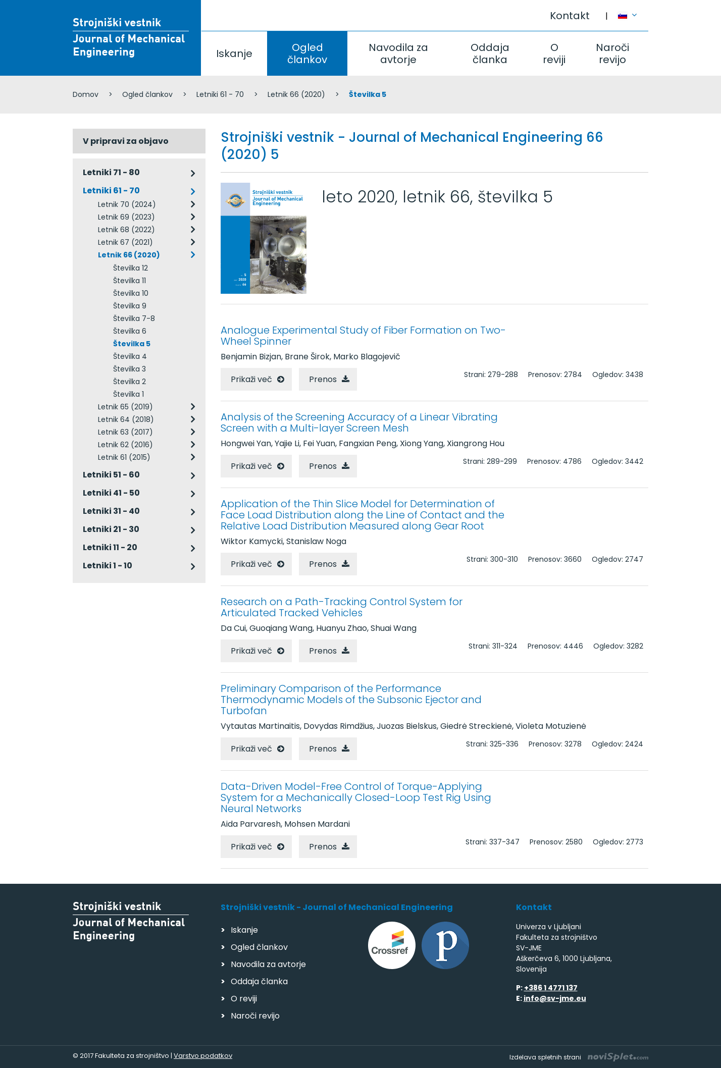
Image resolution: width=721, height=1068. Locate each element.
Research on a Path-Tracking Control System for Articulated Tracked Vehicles (341, 607)
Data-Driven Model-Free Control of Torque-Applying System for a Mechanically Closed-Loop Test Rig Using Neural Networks (356, 797)
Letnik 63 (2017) (125, 432)
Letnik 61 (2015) (124, 457)
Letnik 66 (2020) (296, 94)
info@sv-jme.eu (555, 998)
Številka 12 (130, 268)
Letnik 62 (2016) (125, 445)
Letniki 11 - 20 (110, 547)
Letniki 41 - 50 (111, 493)
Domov (85, 94)
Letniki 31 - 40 (111, 511)
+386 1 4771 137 (551, 988)
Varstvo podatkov (203, 1055)
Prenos (323, 379)
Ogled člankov (307, 53)
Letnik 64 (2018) (126, 419)
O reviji (554, 53)
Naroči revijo (612, 53)
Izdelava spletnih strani (578, 1057)
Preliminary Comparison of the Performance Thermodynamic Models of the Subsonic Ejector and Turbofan (351, 699)
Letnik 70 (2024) (127, 204)
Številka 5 (131, 344)
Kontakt (570, 16)
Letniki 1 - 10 (107, 565)
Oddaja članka (490, 53)
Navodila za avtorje (398, 53)
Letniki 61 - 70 (220, 94)
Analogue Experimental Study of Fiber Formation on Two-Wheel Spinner (363, 335)
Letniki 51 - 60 (111, 474)
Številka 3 (129, 369)
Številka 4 (130, 356)
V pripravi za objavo (126, 141)
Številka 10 (130, 293)
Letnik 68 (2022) (126, 230)
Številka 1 (128, 394)
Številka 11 (129, 281)
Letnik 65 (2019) (125, 407)
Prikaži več (251, 379)
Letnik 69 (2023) (126, 217)
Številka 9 (129, 306)
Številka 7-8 (134, 318)
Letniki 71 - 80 (111, 172)
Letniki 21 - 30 (111, 529)
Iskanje (234, 53)
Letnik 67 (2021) (125, 242)
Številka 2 (129, 382)
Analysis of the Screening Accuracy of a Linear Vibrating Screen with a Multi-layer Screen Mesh (359, 422)
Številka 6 (129, 331)
